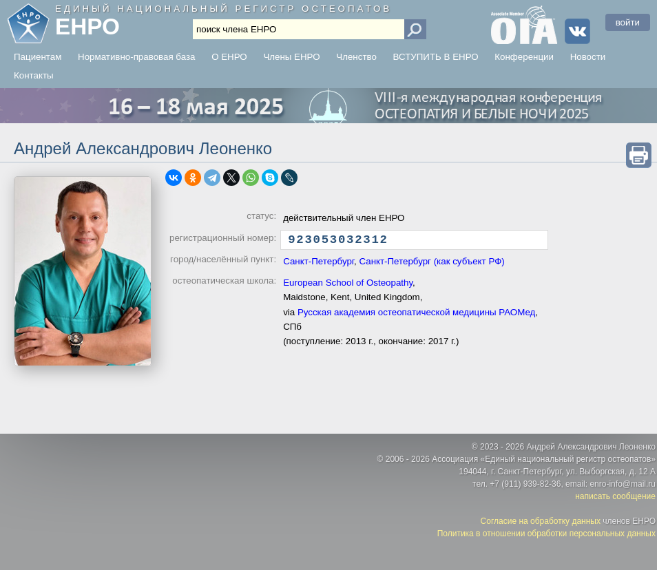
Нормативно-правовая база (136, 57)
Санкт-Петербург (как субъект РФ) (431, 265)
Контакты (34, 75)
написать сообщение (615, 496)
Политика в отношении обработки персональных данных (546, 533)
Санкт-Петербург (318, 265)
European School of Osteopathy (348, 286)
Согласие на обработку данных (541, 521)
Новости (588, 57)
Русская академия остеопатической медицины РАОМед (417, 315)
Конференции (524, 57)
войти (628, 22)
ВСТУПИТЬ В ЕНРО (436, 57)
